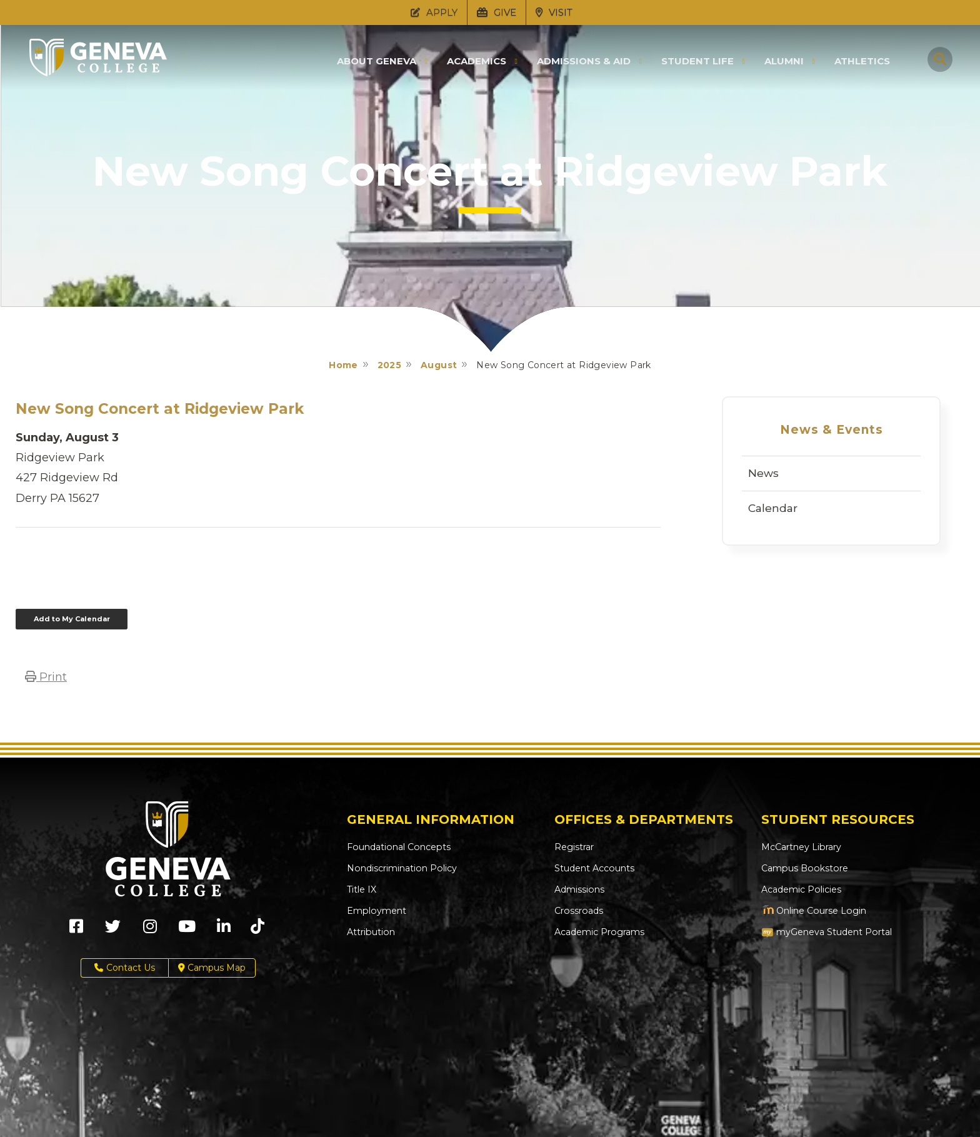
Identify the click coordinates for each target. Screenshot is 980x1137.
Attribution (370, 932)
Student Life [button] (697, 61)
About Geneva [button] (376, 61)
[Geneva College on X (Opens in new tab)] (113, 930)
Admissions (579, 889)
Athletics (862, 61)
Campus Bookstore (803, 868)
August (439, 365)
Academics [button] (476, 61)
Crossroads (578, 910)
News (763, 473)
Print (46, 677)
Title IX (361, 889)
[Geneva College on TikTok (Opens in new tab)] (260, 930)
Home (343, 365)
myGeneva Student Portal (826, 932)
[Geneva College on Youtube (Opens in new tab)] (187, 930)
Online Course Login (813, 910)
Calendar (773, 508)
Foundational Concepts (397, 847)
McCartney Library (801, 847)
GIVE (496, 12)
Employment (376, 910)
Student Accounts (594, 868)
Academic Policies (801, 889)
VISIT (554, 12)
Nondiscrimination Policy (401, 868)
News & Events (831, 430)
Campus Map (212, 968)
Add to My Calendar (72, 618)
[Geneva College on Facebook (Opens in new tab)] (76, 930)
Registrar (574, 847)
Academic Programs (599, 932)
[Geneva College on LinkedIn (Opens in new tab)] (224, 930)
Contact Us (124, 968)
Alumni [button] (784, 61)
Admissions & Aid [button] (584, 61)
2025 (390, 365)
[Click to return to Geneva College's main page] (98, 72)
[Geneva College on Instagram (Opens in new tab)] (150, 930)
